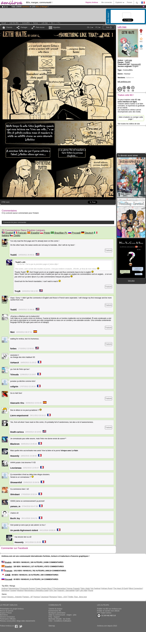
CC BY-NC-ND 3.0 (106, 616)
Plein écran (40, 27)
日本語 (5, 575)
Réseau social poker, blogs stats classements (17, 621)
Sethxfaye (5, 590)
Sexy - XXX (62, 597)
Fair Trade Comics (104, 613)
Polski (45, 233)
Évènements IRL (55, 611)
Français (20, 233)
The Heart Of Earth (120, 588)
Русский (74, 233)
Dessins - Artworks (14, 597)
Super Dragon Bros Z (44, 588)
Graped (13, 590)
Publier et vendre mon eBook (108, 611)
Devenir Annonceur (7, 617)
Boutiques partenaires (57, 613)
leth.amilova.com (124, 82)
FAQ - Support (54, 617)
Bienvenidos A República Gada (36, 590)
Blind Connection (135, 588)
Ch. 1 (52, 23)
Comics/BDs (26, 23)
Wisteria (20, 590)
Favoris (9, 27)
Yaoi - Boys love (80, 597)
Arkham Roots (106, 588)
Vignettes (56, 27)
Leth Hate (44, 23)
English (7, 233)
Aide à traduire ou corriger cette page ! (131, 118)
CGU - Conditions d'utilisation (60, 621)
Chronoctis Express (27, 588)
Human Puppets (73, 588)
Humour (35, 23)
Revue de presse (6, 611)
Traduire (108, 250)
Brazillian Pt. (59, 233)
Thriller (71, 597)
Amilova (4, 588)
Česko (15, 235)
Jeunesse (44, 597)
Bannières (4, 615)
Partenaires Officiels (7, 619)
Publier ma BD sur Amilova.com (109, 609)
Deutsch (87, 233)
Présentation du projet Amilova (12, 609)
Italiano (129, 78)
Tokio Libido (85, 588)
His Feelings (95, 588)
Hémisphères (14, 588)
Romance (53, 597)
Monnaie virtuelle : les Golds (59, 619)
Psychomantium (60, 588)
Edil (77, 590)
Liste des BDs (14, 23)
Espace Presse (6, 613)
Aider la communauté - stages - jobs (62, 615)
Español (33, 233)
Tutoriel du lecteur (55, 609)
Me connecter (106, 2)
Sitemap (52, 626)
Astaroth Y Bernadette (66, 590)
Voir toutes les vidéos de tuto (129, 124)
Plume (90, 590)
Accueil (3, 23)
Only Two (53, 590)
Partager (24, 27)
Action (3, 597)
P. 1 (59, 23)
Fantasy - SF (28, 597)
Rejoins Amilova (92, 2)
